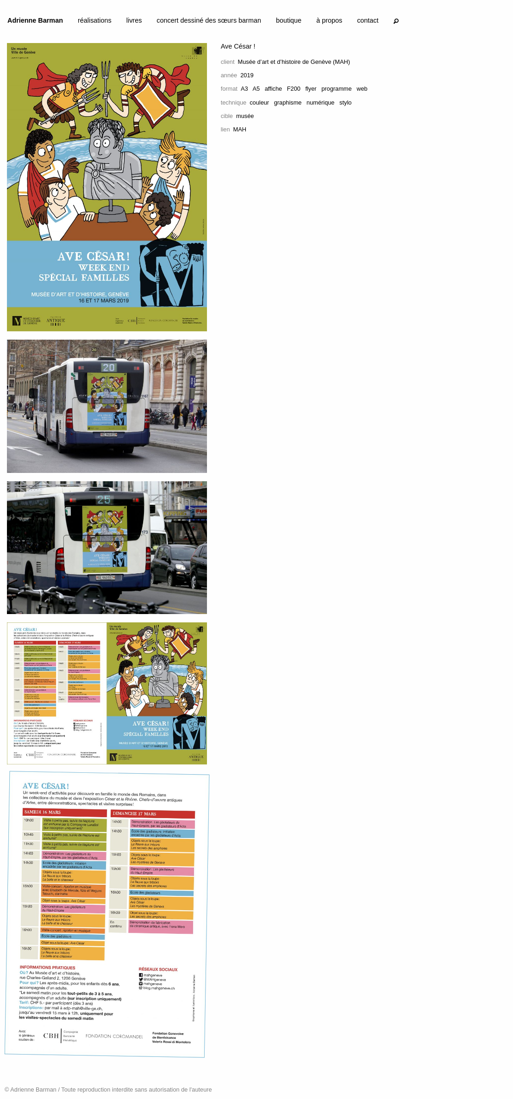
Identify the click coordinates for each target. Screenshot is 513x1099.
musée (245, 115)
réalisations (95, 20)
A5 (256, 88)
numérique (320, 102)
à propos (329, 20)
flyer (310, 88)
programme (336, 88)
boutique (288, 20)
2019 (246, 75)
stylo (345, 102)
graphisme (288, 102)
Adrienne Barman (35, 20)
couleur (259, 102)
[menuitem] (35, 22)
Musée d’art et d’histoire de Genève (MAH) (294, 61)
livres (134, 20)
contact (367, 20)
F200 (293, 88)
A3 (244, 88)
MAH (239, 129)
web (362, 88)
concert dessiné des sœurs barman (208, 20)
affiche (273, 88)
